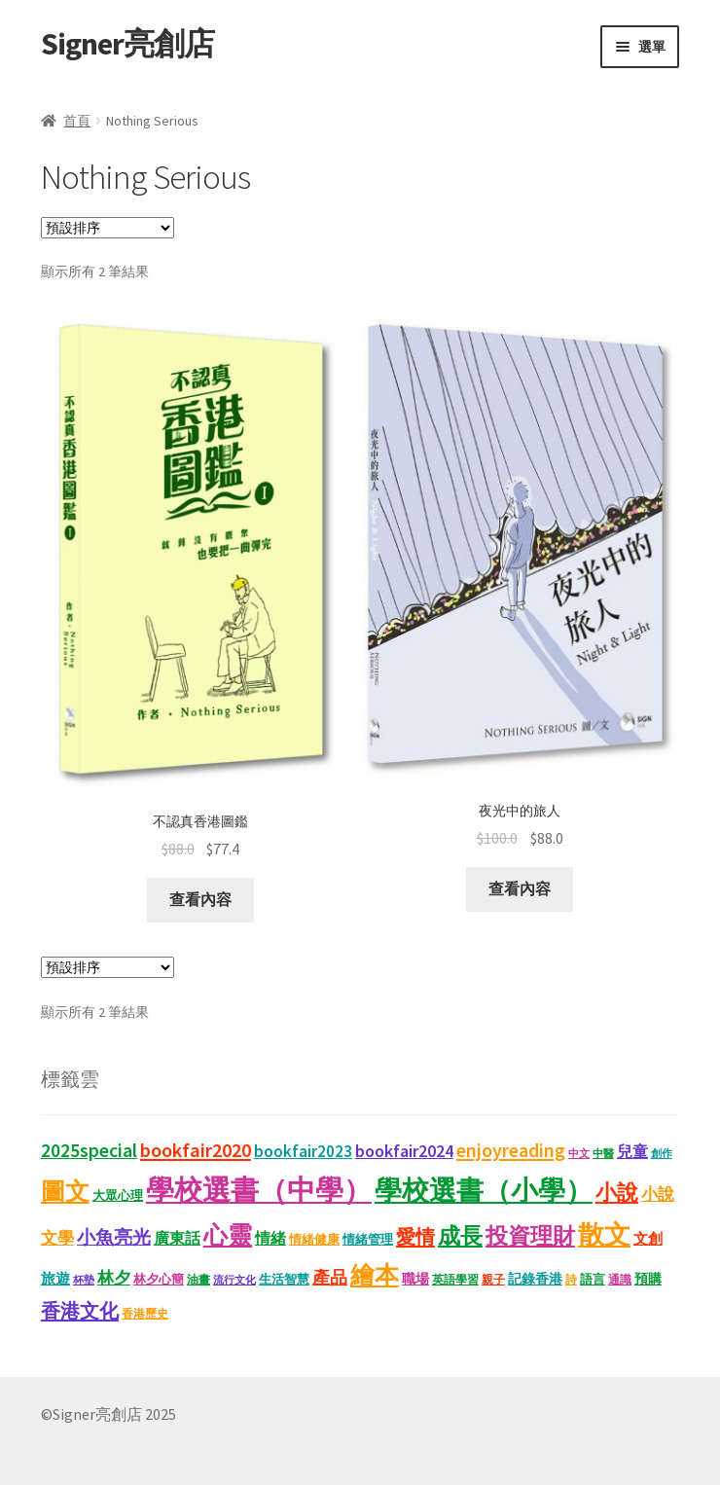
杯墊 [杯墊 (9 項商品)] (83, 1280)
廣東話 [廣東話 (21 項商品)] (177, 1238)
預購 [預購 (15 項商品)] (648, 1279)
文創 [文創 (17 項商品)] (648, 1239)
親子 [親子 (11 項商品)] (493, 1279)
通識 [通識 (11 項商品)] (619, 1279)
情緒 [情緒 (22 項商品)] (270, 1238)
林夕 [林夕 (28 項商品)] (113, 1277)
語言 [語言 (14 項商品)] (592, 1279)
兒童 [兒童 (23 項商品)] (632, 1151)
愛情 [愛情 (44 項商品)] (415, 1237)
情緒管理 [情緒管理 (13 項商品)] (367, 1239)
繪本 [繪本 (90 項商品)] (374, 1275)
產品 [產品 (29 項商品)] (329, 1277)
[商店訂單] (107, 227)
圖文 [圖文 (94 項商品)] (65, 1191)
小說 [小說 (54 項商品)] (616, 1192)
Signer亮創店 (127, 43)
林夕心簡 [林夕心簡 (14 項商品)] (158, 1279)
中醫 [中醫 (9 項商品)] (603, 1153)
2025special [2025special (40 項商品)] (89, 1150)
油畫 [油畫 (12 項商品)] (198, 1279)
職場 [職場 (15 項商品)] (415, 1279)
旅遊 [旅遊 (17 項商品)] (55, 1278)
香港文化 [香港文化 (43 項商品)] (80, 1310)
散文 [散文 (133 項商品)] (604, 1233)
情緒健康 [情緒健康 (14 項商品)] (314, 1239)
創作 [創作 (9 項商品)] (661, 1153)
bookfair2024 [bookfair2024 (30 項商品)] (404, 1151)
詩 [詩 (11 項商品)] (571, 1279)
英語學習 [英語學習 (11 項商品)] (455, 1279)
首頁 (76, 120)
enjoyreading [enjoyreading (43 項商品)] (510, 1150)
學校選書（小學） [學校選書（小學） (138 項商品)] (484, 1191)
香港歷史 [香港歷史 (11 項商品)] (145, 1313)
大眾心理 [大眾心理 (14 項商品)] (117, 1195)
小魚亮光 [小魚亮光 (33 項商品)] (114, 1237)
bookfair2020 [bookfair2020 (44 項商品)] (195, 1150)
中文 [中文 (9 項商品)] (579, 1153)
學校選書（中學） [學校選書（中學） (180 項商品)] (259, 1190)
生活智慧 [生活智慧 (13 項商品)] (284, 1279)
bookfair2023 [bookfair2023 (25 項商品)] (303, 1151)
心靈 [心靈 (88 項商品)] (227, 1235)
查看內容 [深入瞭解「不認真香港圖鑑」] (200, 899)
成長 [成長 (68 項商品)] (460, 1235)
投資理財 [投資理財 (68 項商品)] (530, 1235)
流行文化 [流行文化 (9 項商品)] (234, 1280)
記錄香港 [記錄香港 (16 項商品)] (535, 1278)
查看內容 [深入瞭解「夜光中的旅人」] (519, 888)
